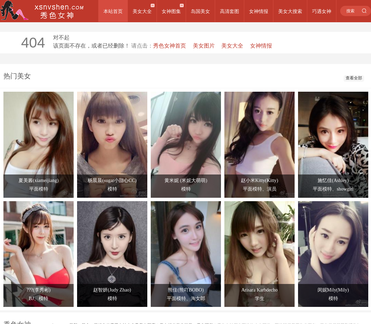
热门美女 (17, 76)
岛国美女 (200, 11)
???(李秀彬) (39, 290)
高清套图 (229, 11)
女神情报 (258, 11)
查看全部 (354, 78)
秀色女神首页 (169, 46)
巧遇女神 (321, 11)
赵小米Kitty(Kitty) (259, 180)
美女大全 (142, 11)
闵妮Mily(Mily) (333, 290)
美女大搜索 (290, 11)
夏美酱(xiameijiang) (38, 180)
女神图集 (171, 11)
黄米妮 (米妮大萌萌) (185, 180)
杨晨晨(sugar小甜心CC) (112, 180)
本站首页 (113, 11)
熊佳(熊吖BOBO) (185, 290)
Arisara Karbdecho (259, 290)
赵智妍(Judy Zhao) (112, 290)
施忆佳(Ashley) (333, 180)
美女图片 (204, 46)
